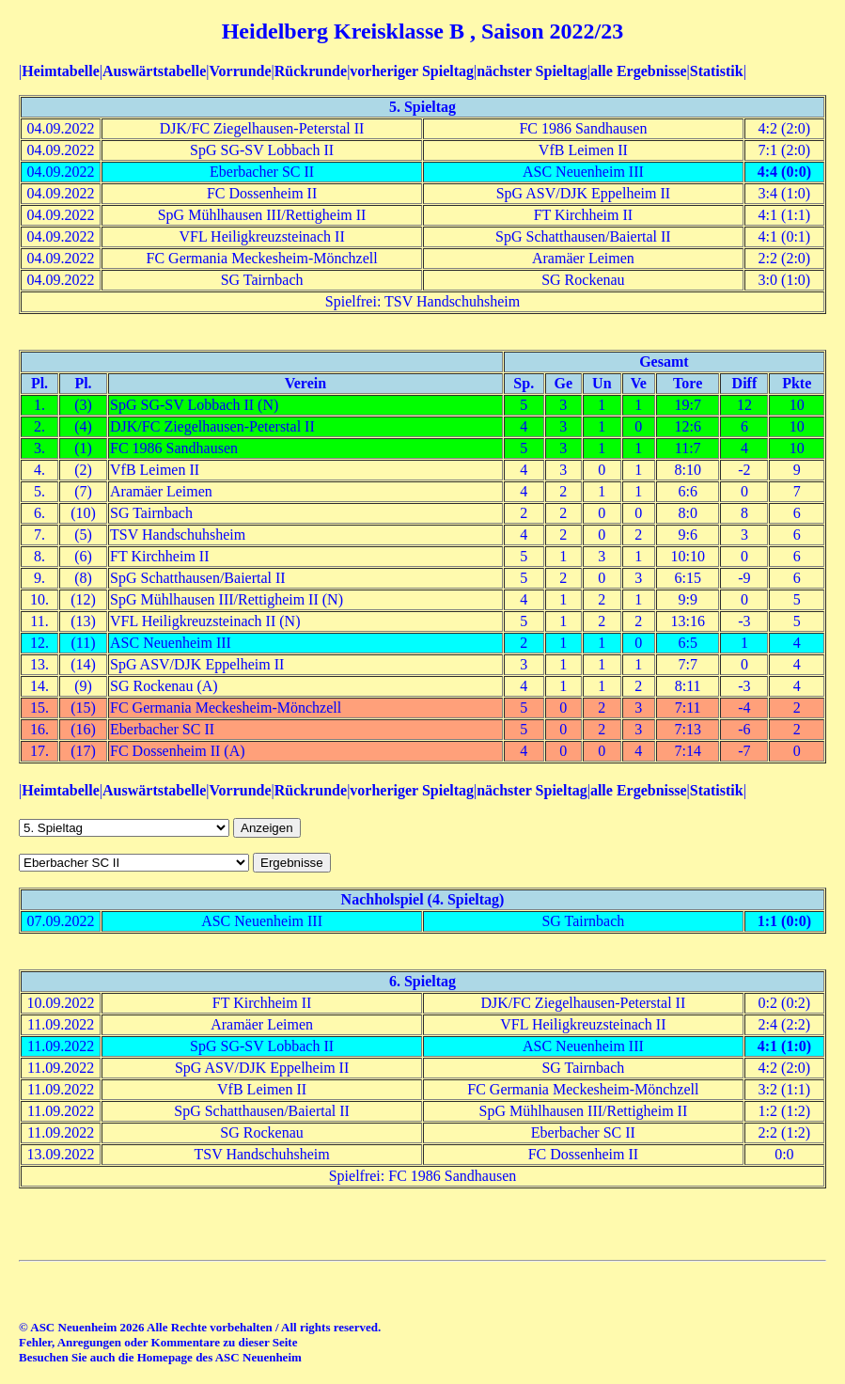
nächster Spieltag (532, 71)
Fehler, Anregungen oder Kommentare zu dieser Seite (158, 1342)
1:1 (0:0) (784, 921)
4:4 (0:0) (784, 172)
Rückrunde (310, 71)
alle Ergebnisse (638, 71)
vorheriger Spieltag (412, 71)
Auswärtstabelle (154, 71)
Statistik (716, 71)
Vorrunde (240, 71)
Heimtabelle (61, 71)
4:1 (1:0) (784, 1046)
